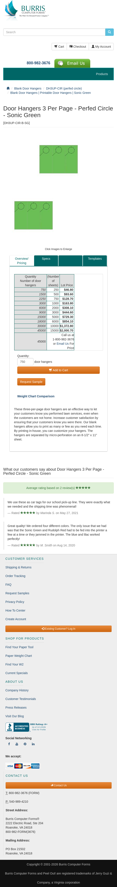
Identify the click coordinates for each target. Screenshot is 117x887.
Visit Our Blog (14, 716)
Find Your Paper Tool (19, 647)
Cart (59, 46)
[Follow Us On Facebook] (9, 744)
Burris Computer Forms (74, 864)
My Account (101, 46)
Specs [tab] (46, 258)
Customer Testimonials (20, 699)
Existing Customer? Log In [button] (58, 628)
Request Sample (31, 382)
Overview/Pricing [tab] (21, 261)
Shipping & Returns (18, 567)
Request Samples (17, 593)
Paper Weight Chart (18, 655)
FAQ (8, 584)
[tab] (70, 260)
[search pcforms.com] (109, 32)
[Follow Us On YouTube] (17, 744)
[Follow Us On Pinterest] (25, 744)
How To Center (15, 610)
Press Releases (16, 707)
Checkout (78, 46)
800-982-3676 (38, 63)
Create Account (15, 619)
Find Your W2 (14, 664)
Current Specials (16, 673)
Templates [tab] (95, 258)
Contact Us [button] (59, 785)
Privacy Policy (14, 602)
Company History (16, 690)
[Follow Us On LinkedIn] (33, 744)
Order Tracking (15, 576)
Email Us (63, 343)
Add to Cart (58, 370)
